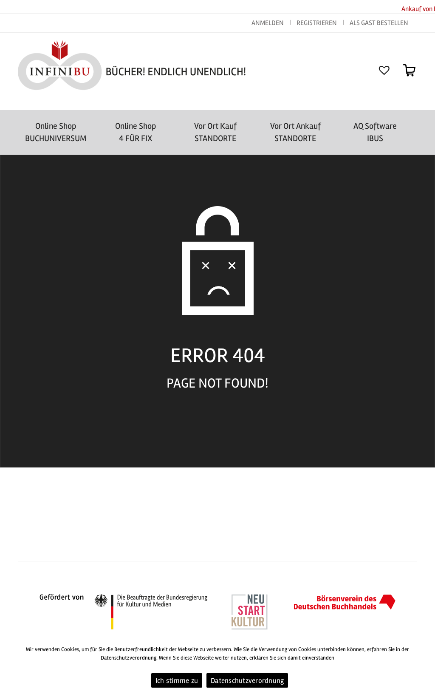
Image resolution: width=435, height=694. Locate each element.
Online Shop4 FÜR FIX (135, 132)
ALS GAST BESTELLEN (379, 23)
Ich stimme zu (176, 680)
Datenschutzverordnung (247, 680)
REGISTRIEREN (317, 23)
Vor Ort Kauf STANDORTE (215, 132)
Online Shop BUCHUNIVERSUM (56, 132)
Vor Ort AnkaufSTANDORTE (295, 132)
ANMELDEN (268, 23)
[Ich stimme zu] (424, 666)
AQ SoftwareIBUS (375, 132)
